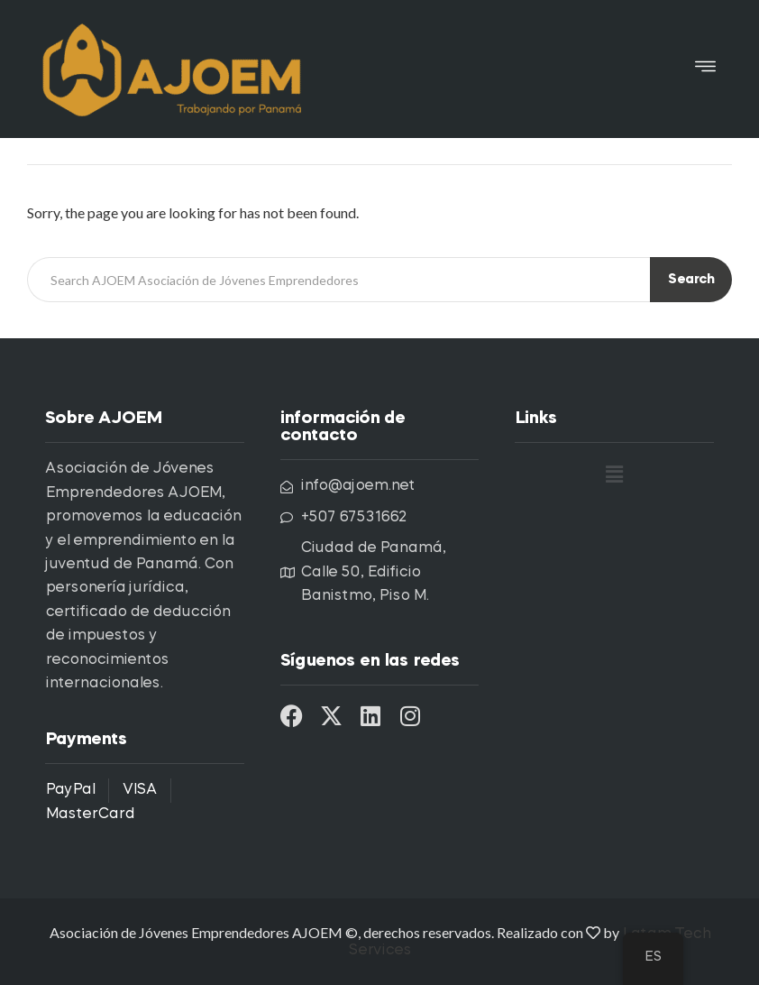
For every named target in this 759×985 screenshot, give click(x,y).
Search (691, 280)
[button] (705, 69)
